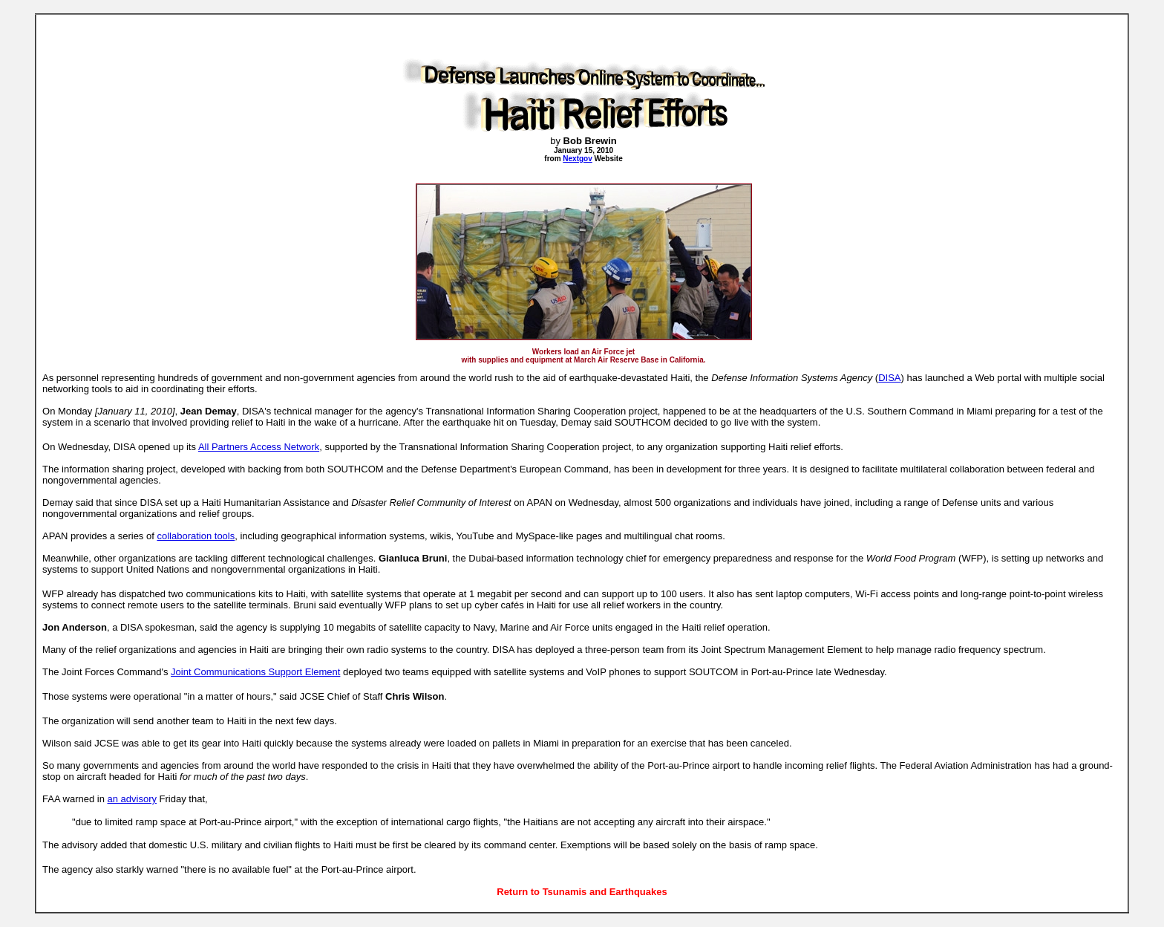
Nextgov (577, 158)
